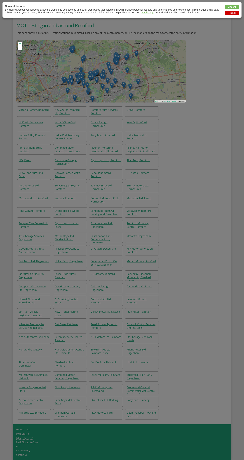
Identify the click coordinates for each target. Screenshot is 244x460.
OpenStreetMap (170, 101)
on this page (147, 12)
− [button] (20, 48)
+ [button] (20, 44)
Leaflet (157, 101)
